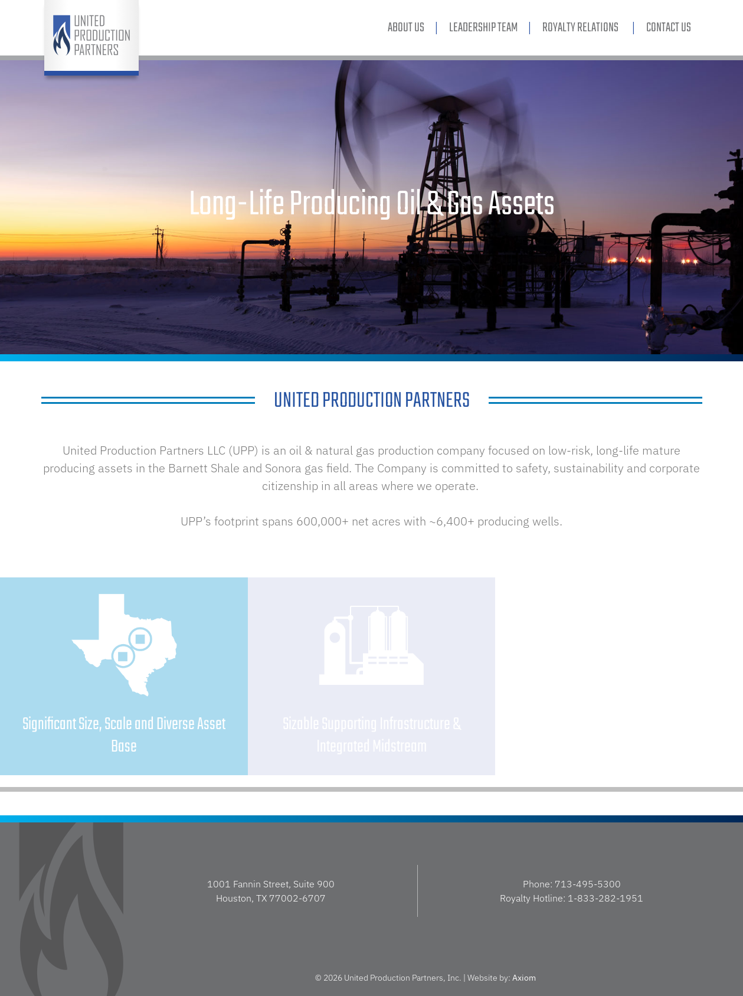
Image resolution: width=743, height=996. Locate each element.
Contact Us (668, 28)
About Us (406, 28)
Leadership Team (483, 28)
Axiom (524, 977)
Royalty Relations (581, 28)
